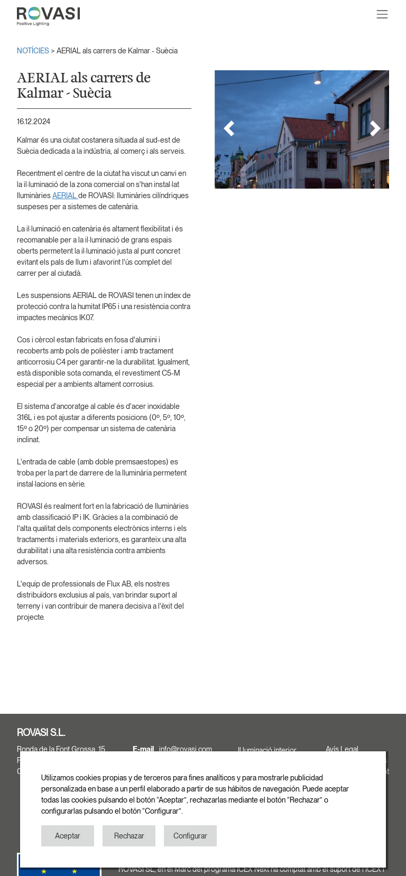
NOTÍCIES (34, 50)
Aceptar (67, 836)
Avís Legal (342, 749)
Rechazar (129, 836)
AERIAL (65, 195)
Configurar (190, 836)
